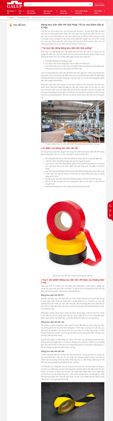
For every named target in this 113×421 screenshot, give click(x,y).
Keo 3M (22, 12)
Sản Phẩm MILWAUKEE (31, 12)
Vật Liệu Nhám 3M (66, 12)
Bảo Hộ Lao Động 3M (51, 12)
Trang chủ (11, 17)
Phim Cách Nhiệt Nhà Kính (81, 12)
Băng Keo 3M (12, 12)
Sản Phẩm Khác (100, 12)
